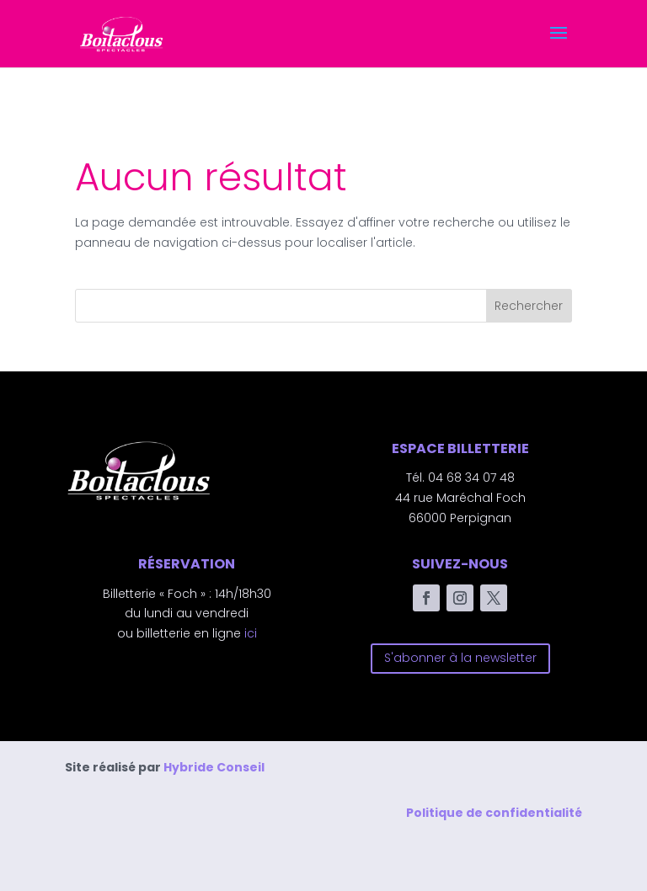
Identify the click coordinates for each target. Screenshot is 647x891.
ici (250, 633)
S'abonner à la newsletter (460, 657)
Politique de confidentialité (494, 812)
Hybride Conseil (214, 767)
